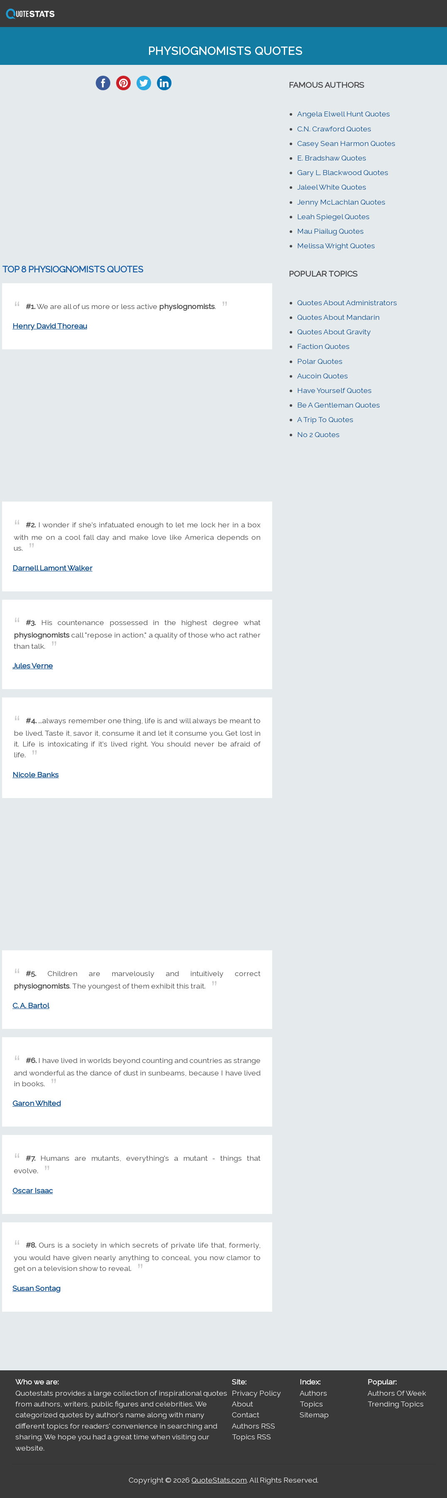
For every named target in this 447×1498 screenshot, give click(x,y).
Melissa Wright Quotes (336, 245)
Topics (311, 1403)
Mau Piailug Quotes (330, 231)
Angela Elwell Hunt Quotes (343, 113)
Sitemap (314, 1414)
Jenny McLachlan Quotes (341, 202)
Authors (313, 1393)
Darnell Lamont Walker (52, 568)
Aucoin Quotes (322, 375)
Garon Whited (36, 1103)
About (242, 1403)
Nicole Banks (35, 774)
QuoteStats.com (219, 1480)
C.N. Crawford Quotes (334, 128)
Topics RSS (251, 1436)
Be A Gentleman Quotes (338, 404)
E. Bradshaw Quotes (331, 157)
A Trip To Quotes (325, 419)
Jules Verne (32, 665)
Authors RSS (253, 1425)
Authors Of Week (397, 1393)
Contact (245, 1414)
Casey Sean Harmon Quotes (346, 143)
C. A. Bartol (30, 1005)
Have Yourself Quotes (334, 390)
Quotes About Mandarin (338, 317)
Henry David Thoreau (49, 325)
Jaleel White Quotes (331, 187)
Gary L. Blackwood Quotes (342, 172)
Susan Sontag (36, 1288)
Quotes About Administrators (347, 302)
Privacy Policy (256, 1393)
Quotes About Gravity (334, 331)
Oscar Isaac (32, 1190)
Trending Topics (396, 1403)
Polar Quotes (320, 361)
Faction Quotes (323, 346)
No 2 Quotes (318, 434)
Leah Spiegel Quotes (333, 216)
